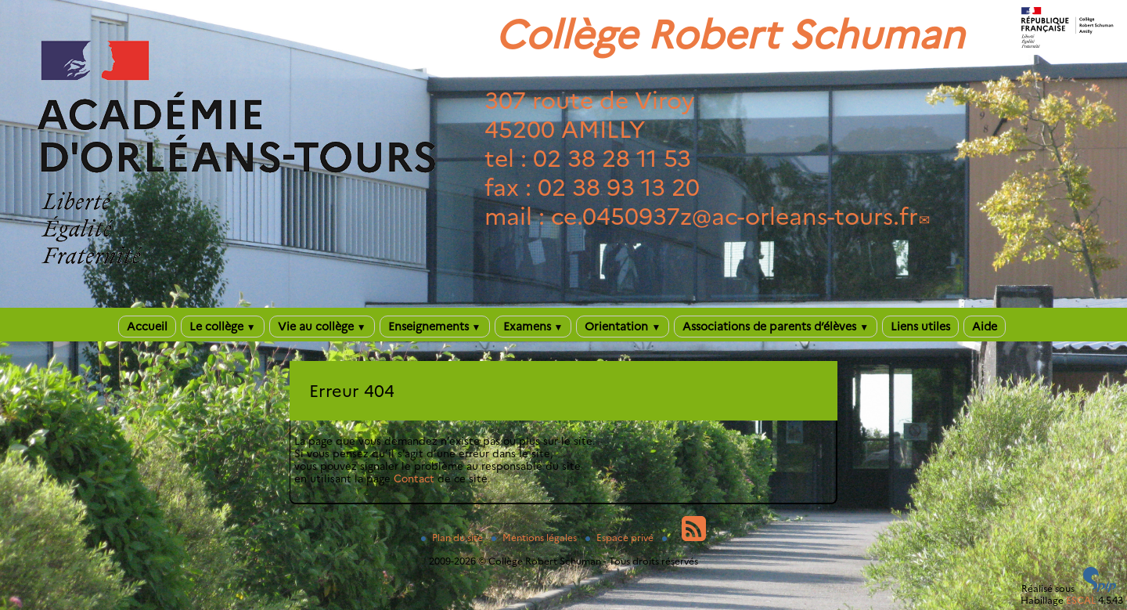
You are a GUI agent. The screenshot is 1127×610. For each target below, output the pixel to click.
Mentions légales (535, 537)
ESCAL (1081, 600)
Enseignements (434, 326)
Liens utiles (920, 326)
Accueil (147, 326)
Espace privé (620, 537)
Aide (984, 326)
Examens (533, 326)
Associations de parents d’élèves (775, 326)
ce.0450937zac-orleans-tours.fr (734, 216)
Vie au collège (322, 326)
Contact (414, 478)
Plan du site (453, 537)
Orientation (623, 326)
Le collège (222, 326)
